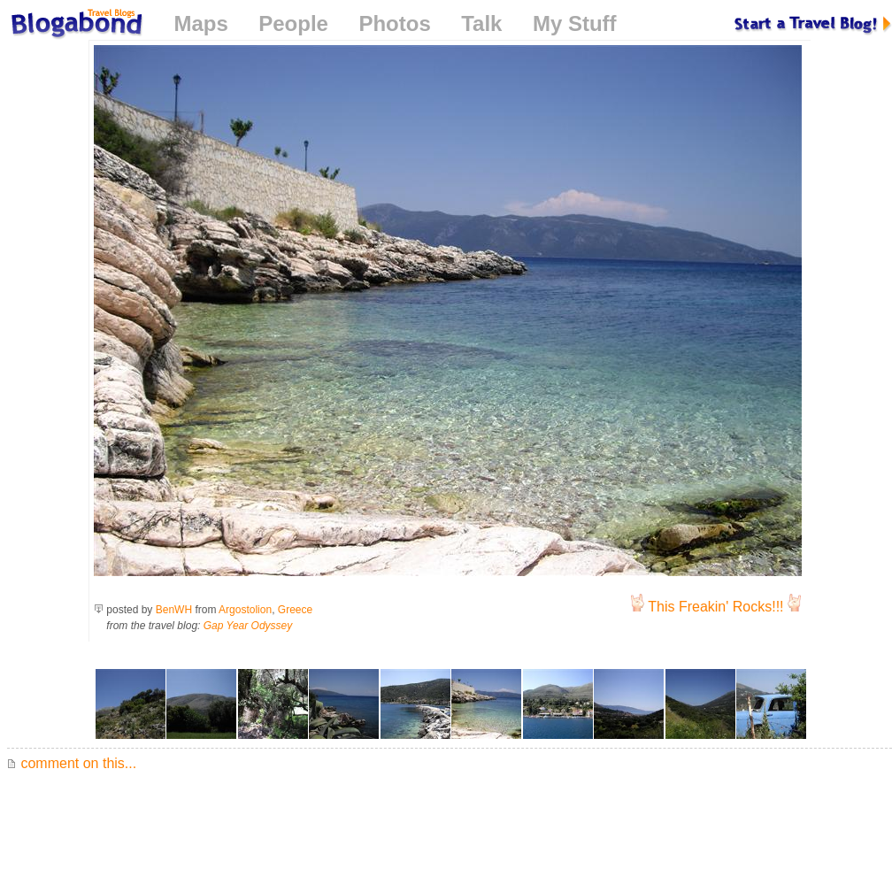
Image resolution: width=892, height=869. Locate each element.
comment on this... (71, 763)
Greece (295, 610)
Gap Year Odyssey (248, 625)
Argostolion (245, 610)
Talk (481, 23)
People (293, 23)
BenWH (174, 610)
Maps (200, 23)
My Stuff (575, 23)
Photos (394, 23)
